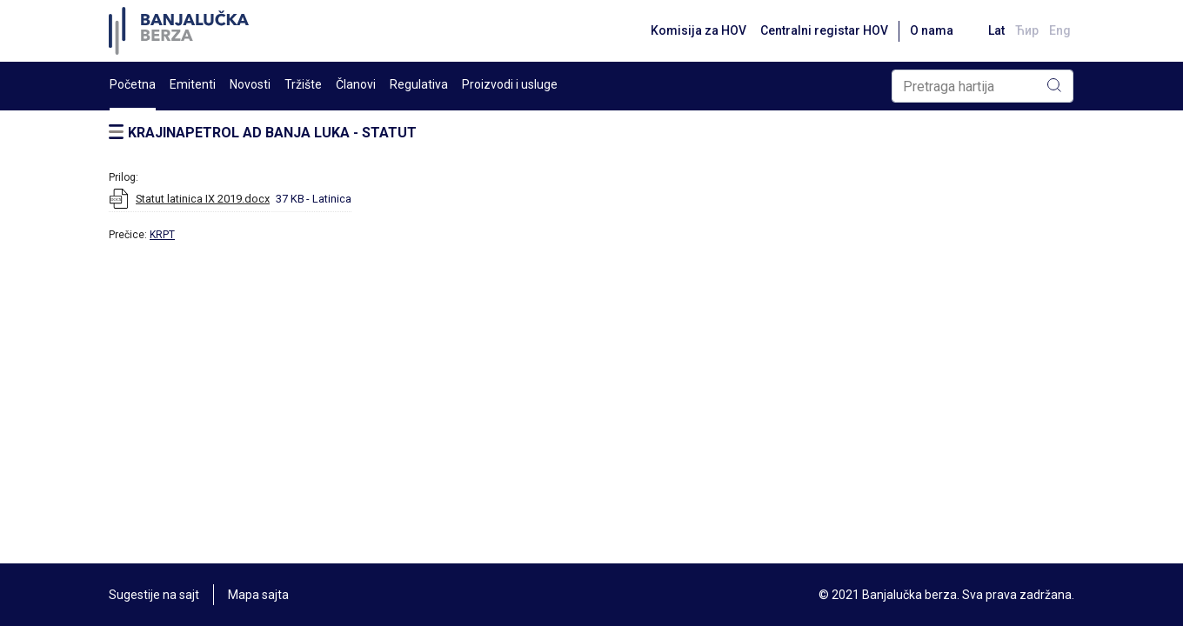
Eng (1060, 30)
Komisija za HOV (698, 30)
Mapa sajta (258, 595)
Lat (996, 30)
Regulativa (419, 84)
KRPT (162, 235)
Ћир (1027, 30)
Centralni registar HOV (824, 30)
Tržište (303, 84)
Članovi (356, 84)
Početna (133, 84)
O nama (931, 30)
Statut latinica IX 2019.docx (203, 198)
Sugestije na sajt (154, 595)
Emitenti (193, 84)
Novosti (250, 84)
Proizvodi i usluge (510, 84)
